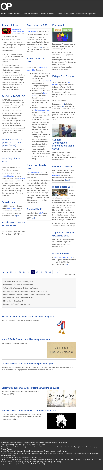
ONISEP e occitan (62, 166)
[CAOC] (55, 459)
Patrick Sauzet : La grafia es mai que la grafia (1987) (12, 142)
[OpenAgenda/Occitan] (44, 462)
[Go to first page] (4, 272)
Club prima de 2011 (38, 25)
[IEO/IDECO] (27, 445)
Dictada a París (60, 253)
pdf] (33, 218)
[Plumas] (64, 451)
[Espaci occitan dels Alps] (69, 447)
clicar (40, 47)
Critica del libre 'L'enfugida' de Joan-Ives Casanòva (21, 288)
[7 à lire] (9, 462)
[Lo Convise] (17, 462)
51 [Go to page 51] (11, 272)
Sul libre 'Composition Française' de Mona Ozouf (63, 144)
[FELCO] (21, 459)
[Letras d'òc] (36, 445)
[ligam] (17, 216)
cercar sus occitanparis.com (86, 14)
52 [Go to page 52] (15, 272)
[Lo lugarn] (10, 453)
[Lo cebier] (17, 453)
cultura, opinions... (14, 14)
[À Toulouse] (12, 464)
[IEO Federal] (57, 462)
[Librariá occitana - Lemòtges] (87, 447)
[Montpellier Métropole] (37, 464)
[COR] (27, 459)
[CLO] (78, 459)
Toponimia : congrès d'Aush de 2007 (63, 234)
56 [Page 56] (33, 272)
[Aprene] (88, 459)
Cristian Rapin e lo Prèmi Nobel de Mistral (18, 285)
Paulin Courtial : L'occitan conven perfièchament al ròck (29, 410)
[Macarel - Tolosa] (6, 449)
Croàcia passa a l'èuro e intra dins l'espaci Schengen (27, 363)
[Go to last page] (58, 272)
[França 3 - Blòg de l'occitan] (26, 442)
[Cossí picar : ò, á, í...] (36, 457)
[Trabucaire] (10, 445)
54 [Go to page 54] (24, 272)
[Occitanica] (40, 459)
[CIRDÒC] (33, 459)
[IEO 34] (61, 459)
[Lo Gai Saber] (11, 451)
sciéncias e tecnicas (31, 14)
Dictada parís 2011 (62, 186)
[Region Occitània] (92, 453)
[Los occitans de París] (13, 457)
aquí (63, 104)
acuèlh (3, 14)
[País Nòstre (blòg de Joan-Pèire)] (75, 453)
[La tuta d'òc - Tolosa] (32, 447)
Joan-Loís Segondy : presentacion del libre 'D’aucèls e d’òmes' (25, 291)
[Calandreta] (14, 459)
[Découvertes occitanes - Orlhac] (50, 447)
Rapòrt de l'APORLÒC (13, 96)
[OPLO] (73, 459)
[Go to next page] (54, 272)
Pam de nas (8, 202)
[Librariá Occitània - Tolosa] (15, 447)
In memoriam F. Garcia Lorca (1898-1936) (18, 298)
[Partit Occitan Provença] (55, 453)
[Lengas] (27, 451)
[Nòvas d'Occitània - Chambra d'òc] (56, 442)
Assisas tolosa (10, 25)
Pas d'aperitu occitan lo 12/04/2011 (13, 224)
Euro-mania (58, 25)
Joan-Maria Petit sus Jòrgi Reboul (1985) (18, 281)
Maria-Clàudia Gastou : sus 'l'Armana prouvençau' (26, 339)
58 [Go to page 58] (41, 272)
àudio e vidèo (69, 14)
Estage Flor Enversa (63, 76)
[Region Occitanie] (23, 464)
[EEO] (82, 459)
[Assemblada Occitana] (8, 455)
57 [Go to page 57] (37, 272)
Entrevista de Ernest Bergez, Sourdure (16, 304)
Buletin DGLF (34, 209)
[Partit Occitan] (26, 453)
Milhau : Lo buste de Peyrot (13, 301)
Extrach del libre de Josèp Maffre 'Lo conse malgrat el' (28, 316)
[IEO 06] (67, 459)
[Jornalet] (13, 442)
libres (60, 14)
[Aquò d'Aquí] (40, 442)
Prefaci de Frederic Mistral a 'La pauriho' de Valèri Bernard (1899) (26, 294)
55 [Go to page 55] (28, 272)
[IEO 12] (94, 459)
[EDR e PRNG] (45, 445)
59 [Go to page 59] (46, 272)
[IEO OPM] (33, 462)
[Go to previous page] (7, 272)
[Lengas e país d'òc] (37, 451)
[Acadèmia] (48, 459)
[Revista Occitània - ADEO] (52, 451)
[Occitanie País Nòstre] (39, 453)
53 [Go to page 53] (20, 272)
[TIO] (7, 459)
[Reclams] (20, 451)
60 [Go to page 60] (50, 272)
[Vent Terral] (18, 445)
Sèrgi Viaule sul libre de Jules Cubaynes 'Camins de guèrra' (30, 388)
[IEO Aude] (25, 462)
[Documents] (25, 457)
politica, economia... (48, 14)
